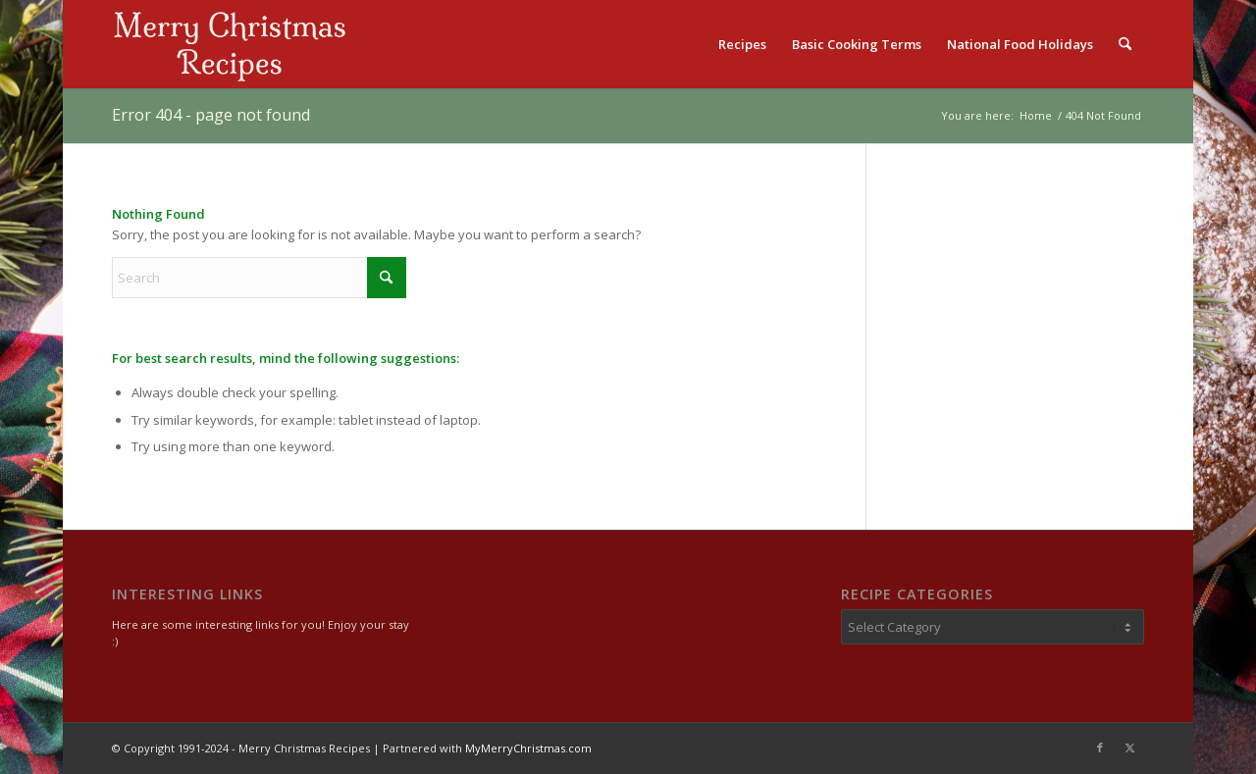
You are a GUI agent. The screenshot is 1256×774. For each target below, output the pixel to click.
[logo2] (229, 44)
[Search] (1125, 44)
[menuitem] (742, 44)
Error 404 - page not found (211, 115)
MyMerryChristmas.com (528, 748)
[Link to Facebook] (1100, 747)
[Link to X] (1129, 747)
